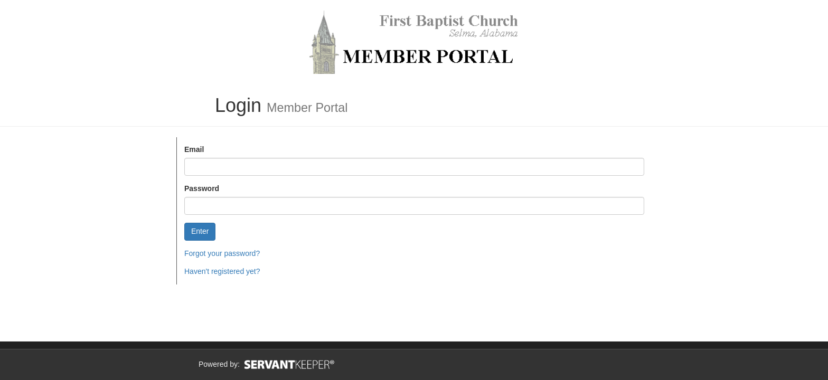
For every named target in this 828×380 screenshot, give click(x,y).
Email (194, 149)
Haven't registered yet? (222, 271)
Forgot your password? (222, 253)
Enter (200, 231)
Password (201, 188)
